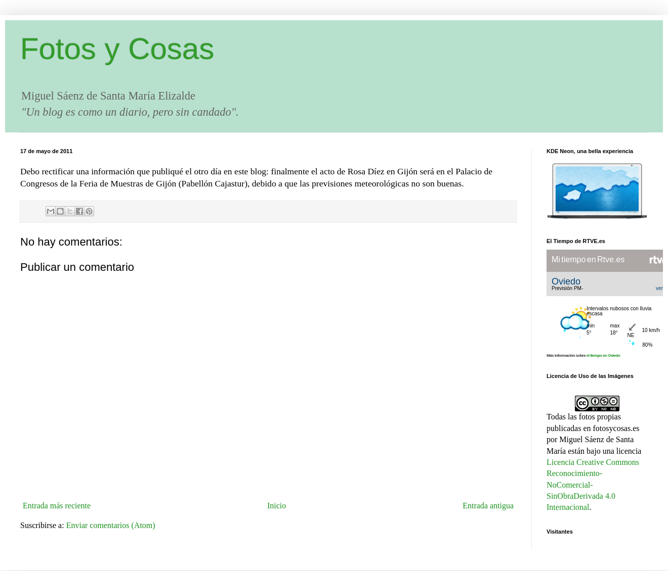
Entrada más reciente (57, 505)
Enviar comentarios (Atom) (110, 525)
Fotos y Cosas (117, 49)
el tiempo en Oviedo (603, 355)
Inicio (276, 505)
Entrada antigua (488, 505)
